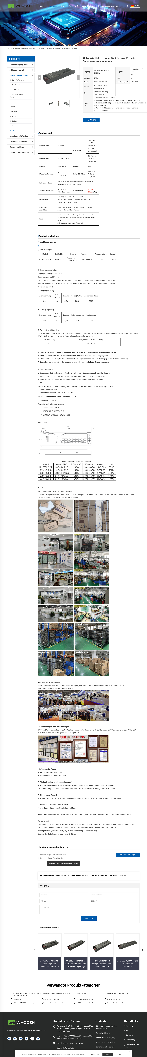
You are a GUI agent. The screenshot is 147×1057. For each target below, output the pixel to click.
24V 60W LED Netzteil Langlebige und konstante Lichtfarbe (49, 963)
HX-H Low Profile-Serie (17, 80)
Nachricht (73, 5)
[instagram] (15, 1038)
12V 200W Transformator (84, 999)
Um (62, 5)
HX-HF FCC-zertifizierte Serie (18, 85)
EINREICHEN (89, 918)
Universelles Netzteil (17, 147)
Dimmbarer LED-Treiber (19, 136)
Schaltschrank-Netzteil (18, 141)
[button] (35, 950)
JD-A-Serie (13, 102)
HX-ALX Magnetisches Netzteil (16, 95)
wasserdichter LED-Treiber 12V (117, 993)
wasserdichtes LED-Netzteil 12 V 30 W (57, 993)
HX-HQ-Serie (13, 121)
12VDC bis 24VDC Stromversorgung (25, 1003)
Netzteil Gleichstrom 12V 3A (116, 1003)
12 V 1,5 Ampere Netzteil (84, 1003)
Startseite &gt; (14, 48)
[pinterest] (32, 1038)
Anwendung (88, 5)
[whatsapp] (21, 1038)
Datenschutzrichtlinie (65, 1047)
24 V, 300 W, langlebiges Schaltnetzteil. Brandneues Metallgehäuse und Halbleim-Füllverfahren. (127, 966)
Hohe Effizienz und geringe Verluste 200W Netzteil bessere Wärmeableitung (101, 965)
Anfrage (91, 120)
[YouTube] (9, 1038)
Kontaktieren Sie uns (108, 5)
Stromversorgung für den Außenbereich (22, 64)
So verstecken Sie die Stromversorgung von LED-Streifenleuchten (27, 994)
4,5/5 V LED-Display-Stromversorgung (22, 152)
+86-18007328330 (71, 1035)
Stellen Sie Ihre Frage (127, 855)
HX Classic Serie (14, 90)
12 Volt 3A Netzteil (113, 999)
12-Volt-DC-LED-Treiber (52, 999)
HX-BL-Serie (13, 126)
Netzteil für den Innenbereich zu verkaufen (19, 6)
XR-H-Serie (13, 116)
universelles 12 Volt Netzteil (53, 1003)
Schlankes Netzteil (17, 70)
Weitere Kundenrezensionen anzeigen (63, 863)
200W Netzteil (17, 999)
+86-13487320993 (74, 1038)
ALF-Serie (12, 107)
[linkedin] (38, 1038)
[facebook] (26, 1038)
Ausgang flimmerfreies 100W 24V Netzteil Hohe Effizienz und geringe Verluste (75, 965)
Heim (41, 5)
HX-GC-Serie (13, 111)
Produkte (52, 5)
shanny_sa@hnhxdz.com (73, 1043)
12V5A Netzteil (81, 993)
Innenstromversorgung (19, 75)
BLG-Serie (13, 131)
